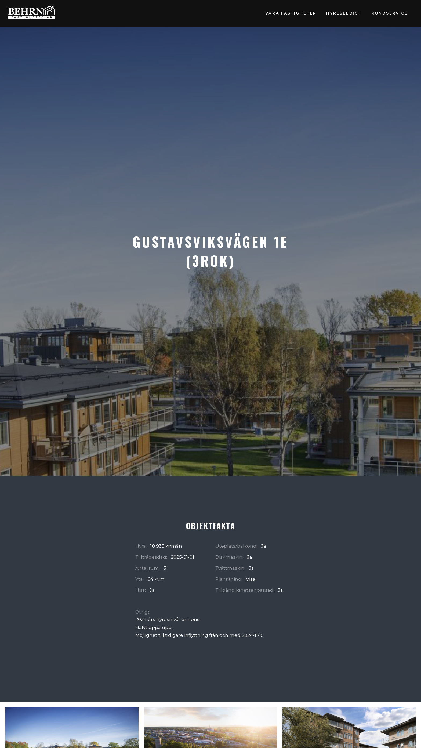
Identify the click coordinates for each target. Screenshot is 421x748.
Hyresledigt (344, 13)
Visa (250, 579)
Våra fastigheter (291, 13)
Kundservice (390, 13)
